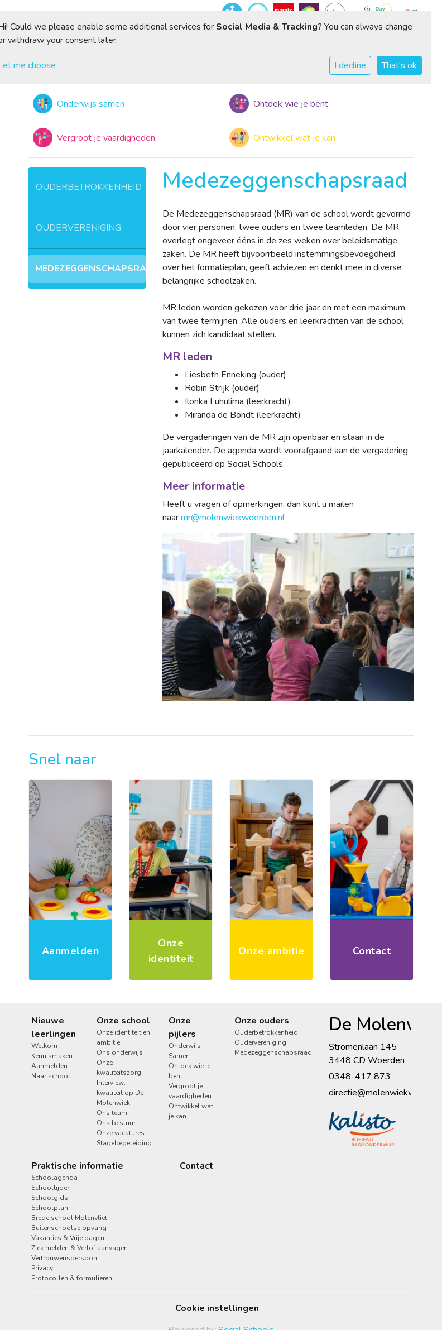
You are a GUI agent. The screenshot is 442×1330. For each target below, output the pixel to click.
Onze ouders (261, 1021)
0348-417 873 (360, 1076)
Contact (196, 1166)
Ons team (112, 1112)
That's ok (399, 65)
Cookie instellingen (217, 1308)
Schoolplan (49, 1207)
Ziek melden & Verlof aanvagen (79, 1247)
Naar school (50, 1075)
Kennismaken (52, 1055)
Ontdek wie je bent (189, 1070)
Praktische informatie (77, 1166)
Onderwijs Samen (185, 1050)
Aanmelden (49, 1065)
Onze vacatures (121, 1132)
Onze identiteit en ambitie (123, 1037)
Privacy (42, 1268)
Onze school (123, 1021)
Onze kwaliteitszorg (119, 1067)
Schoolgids (49, 1197)
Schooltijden (51, 1187)
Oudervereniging (78, 228)
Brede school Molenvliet (69, 1217)
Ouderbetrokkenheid (89, 187)
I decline (350, 65)
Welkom (44, 1045)
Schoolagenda (54, 1177)
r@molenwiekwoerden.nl (236, 517)
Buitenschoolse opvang (69, 1227)
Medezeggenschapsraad (90, 268)
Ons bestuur (116, 1122)
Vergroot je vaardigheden (190, 1091)
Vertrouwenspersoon (64, 1258)
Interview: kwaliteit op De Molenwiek (120, 1092)
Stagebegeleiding (124, 1142)
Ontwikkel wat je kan (191, 1111)
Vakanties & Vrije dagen (67, 1237)
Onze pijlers (182, 1027)
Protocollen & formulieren (71, 1278)
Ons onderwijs (120, 1052)
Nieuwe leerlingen (53, 1027)
